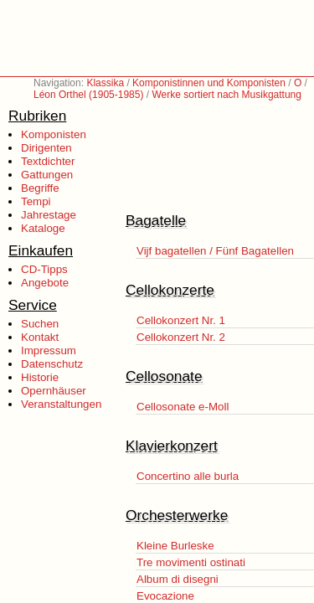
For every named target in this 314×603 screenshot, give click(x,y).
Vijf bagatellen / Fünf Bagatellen (215, 251)
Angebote (45, 282)
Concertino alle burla (187, 476)
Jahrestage (48, 215)
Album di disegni (177, 579)
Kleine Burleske (175, 545)
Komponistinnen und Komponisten (209, 83)
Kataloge (43, 228)
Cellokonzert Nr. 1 (180, 320)
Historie (40, 377)
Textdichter (48, 161)
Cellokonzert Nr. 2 (180, 337)
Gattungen (47, 174)
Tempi (36, 201)
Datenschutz (52, 364)
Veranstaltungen (61, 404)
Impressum (48, 350)
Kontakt (40, 337)
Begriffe (40, 188)
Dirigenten (46, 148)
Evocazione (165, 596)
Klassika (105, 83)
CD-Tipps (44, 269)
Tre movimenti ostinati (190, 562)
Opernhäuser (53, 390)
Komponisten (53, 134)
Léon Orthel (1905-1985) (88, 94)
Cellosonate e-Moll (182, 406)
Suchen (40, 323)
